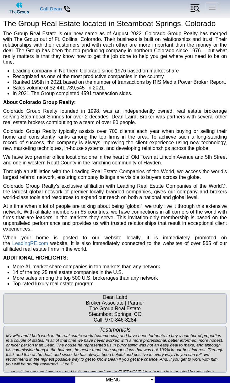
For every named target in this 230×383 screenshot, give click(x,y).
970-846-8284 (120, 320)
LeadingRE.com (30, 243)
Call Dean (55, 8)
